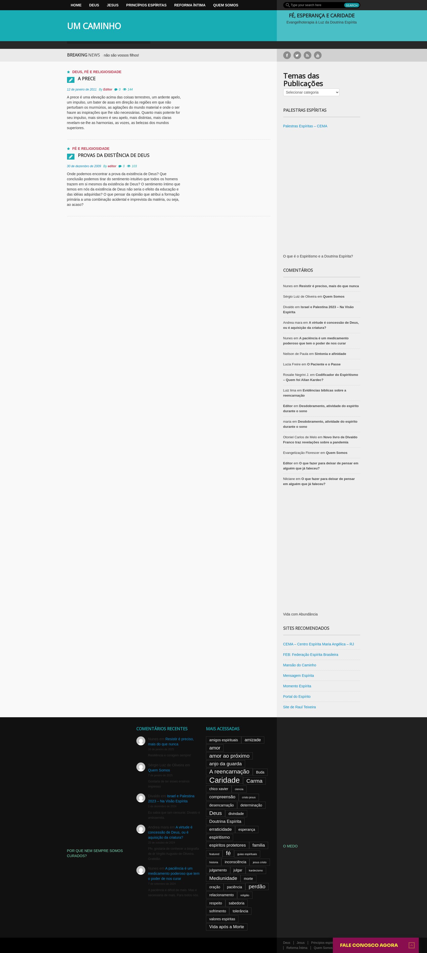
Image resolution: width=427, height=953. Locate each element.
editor (112, 166)
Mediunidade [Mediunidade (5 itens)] (223, 878)
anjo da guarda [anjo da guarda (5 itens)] (225, 763)
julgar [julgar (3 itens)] (238, 870)
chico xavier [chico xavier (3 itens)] (218, 789)
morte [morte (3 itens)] (248, 879)
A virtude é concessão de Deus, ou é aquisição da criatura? (170, 832)
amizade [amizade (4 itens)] (253, 739)
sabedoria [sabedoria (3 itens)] (237, 903)
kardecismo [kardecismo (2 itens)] (256, 870)
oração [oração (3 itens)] (214, 887)
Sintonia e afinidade (330, 354)
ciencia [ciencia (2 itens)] (239, 789)
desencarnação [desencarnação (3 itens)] (221, 805)
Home (76, 5)
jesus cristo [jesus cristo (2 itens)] (259, 862)
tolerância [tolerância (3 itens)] (240, 911)
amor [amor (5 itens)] (214, 747)
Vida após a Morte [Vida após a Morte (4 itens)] (226, 926)
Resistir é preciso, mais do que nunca (329, 286)
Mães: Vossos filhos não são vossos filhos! (113, 55)
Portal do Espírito (297, 696)
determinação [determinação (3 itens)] (251, 805)
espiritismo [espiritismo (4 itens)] (219, 837)
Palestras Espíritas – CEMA (305, 126)
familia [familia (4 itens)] (259, 845)
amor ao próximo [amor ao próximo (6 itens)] (229, 756)
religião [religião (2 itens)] (244, 895)
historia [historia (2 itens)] (213, 862)
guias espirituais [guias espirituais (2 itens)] (247, 854)
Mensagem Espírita (298, 676)
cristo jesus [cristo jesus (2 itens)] (249, 797)
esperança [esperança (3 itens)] (246, 829)
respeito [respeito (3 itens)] (215, 903)
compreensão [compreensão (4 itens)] (222, 796)
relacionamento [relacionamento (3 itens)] (221, 895)
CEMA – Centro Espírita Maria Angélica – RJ (318, 644)
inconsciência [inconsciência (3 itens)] (235, 862)
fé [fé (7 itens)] (228, 853)
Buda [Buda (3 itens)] (260, 772)
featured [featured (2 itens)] (214, 854)
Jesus (112, 5)
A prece (86, 78)
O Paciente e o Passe (324, 364)
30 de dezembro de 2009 (84, 166)
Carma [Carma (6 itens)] (254, 781)
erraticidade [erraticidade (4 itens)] (220, 829)
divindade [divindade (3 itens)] (236, 814)
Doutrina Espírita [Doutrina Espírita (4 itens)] (225, 821)
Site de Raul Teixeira (299, 707)
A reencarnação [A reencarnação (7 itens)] (229, 771)
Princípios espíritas (146, 5)
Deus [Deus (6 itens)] (215, 813)
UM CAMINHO (94, 25)
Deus (94, 5)
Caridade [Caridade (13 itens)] (224, 780)
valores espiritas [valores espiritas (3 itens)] (222, 919)
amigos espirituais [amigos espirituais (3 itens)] (223, 740)
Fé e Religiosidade (102, 72)
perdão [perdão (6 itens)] (257, 886)
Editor (107, 89)
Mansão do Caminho (299, 665)
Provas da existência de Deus (113, 155)
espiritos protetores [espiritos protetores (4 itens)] (227, 845)
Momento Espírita (297, 686)
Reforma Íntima (189, 5)
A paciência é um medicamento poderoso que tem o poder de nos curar (174, 873)
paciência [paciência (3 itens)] (234, 887)
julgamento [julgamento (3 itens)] (218, 870)
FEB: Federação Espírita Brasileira (310, 655)
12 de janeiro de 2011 (82, 89)
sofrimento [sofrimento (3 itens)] (217, 911)
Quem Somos (225, 5)
